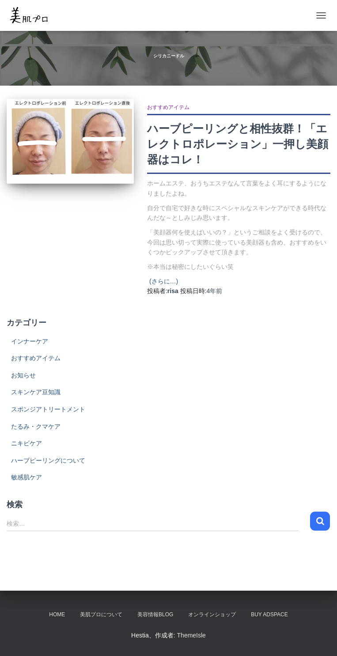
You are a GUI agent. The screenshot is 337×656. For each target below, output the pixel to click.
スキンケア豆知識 (36, 392)
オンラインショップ (212, 614)
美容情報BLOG (155, 614)
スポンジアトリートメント (48, 409)
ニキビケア (26, 443)
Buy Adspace (269, 614)
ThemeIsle (191, 635)
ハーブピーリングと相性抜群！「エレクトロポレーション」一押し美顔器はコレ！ (237, 144)
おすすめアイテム (168, 107)
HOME (57, 614)
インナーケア (29, 341)
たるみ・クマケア (36, 426)
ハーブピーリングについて (48, 460)
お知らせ (23, 375)
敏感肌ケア (26, 477)
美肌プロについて (101, 614)
